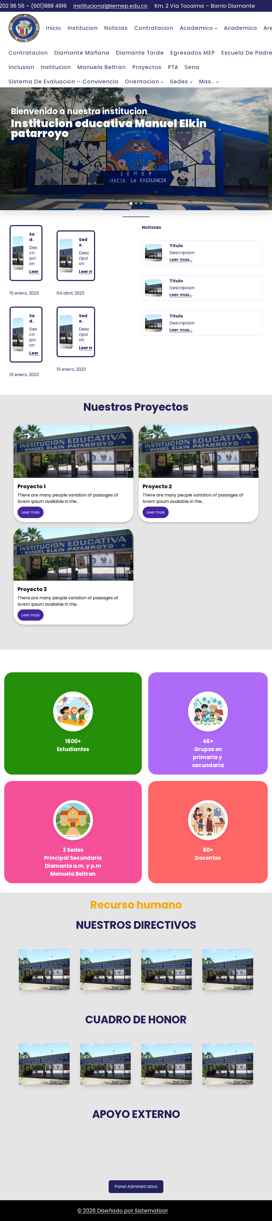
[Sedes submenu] (191, 81)
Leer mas (31, 512)
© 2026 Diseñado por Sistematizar (122, 1210)
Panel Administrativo (136, 1186)
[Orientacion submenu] (162, 81)
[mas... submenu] (217, 81)
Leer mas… (90, 272)
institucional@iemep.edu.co (110, 6)
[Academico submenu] (216, 28)
